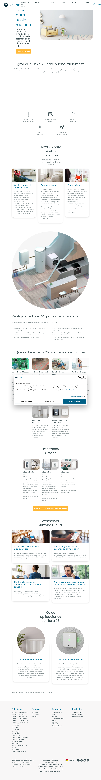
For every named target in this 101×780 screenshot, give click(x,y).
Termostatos (76, 712)
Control (54, 722)
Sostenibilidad (57, 726)
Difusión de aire (77, 716)
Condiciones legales (50, 762)
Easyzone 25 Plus (17, 741)
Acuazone (15, 743)
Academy (35, 712)
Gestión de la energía (19, 751)
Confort (54, 720)
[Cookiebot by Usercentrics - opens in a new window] (79, 377)
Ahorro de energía (58, 718)
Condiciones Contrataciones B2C (50, 767)
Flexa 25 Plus (16, 736)
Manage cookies (50, 401)
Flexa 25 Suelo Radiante (20, 737)
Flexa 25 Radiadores (18, 739)
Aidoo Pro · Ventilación (19, 718)
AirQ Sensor (16, 749)
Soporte (51, 3)
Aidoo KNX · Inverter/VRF (20, 722)
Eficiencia (55, 724)
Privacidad (46, 760)
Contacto (55, 716)
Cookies (55, 760)
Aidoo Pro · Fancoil (18, 714)
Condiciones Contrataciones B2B (50, 764)
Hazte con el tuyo (23, 51)
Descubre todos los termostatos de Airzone (50, 509)
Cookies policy (70, 389)
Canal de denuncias (46, 769)
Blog (53, 714)
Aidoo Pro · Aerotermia (19, 716)
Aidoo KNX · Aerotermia (20, 720)
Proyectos (35, 714)
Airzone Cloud (77, 714)
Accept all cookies (74, 401)
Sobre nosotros (57, 712)
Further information (77, 396)
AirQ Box (15, 747)
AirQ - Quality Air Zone (19, 745)
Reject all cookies (26, 401)
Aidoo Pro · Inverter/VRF (20, 712)
